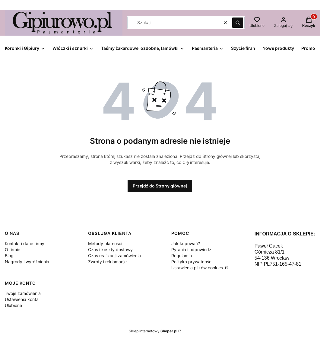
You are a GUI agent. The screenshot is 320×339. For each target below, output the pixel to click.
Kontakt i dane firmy (24, 243)
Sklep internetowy (153, 331)
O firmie (12, 249)
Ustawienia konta (22, 299)
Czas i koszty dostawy (110, 249)
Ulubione (13, 305)
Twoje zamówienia (23, 293)
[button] (237, 23)
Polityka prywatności (191, 261)
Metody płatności (105, 243)
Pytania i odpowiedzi (191, 249)
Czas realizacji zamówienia (114, 255)
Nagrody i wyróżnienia (27, 261)
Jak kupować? (185, 243)
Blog (9, 255)
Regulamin (181, 255)
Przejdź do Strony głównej (160, 185)
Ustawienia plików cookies (197, 267)
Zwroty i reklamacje (107, 261)
